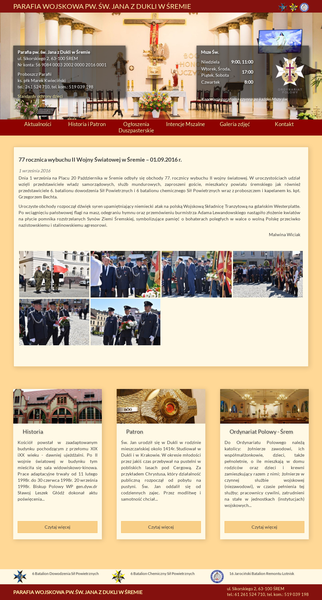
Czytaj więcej (57, 527)
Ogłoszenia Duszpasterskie (136, 127)
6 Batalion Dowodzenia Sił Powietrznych (65, 573)
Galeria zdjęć (235, 124)
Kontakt (284, 124)
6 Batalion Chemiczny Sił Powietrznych (162, 573)
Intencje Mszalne (185, 124)
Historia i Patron (87, 124)
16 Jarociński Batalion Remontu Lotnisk (261, 573)
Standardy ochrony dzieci (40, 96)
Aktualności (37, 124)
